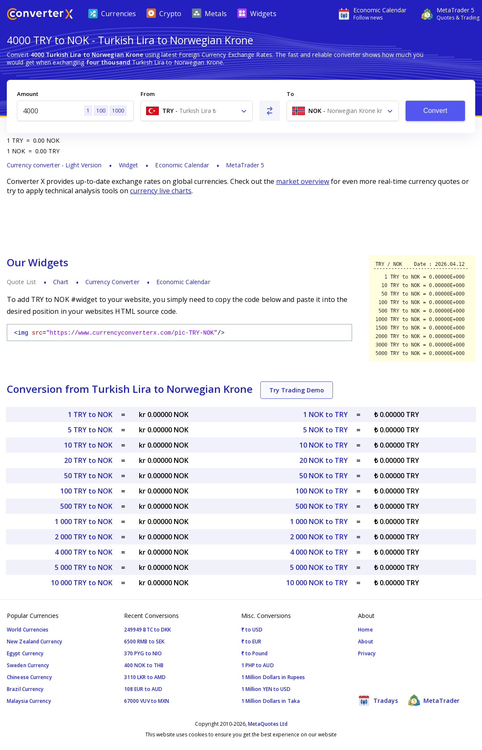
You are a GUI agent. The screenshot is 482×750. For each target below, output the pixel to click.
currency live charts (161, 190)
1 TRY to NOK (90, 414)
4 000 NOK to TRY (319, 552)
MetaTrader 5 (245, 165)
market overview (302, 181)
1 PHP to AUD (257, 665)
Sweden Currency (28, 665)
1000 (118, 110)
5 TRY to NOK (90, 429)
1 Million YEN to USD (266, 689)
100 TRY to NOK (86, 491)
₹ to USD (252, 629)
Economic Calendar (182, 165)
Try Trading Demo (296, 390)
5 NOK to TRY (325, 429)
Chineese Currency (29, 677)
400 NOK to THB (143, 665)
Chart (60, 282)
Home (365, 629)
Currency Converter (112, 282)
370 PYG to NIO (143, 653)
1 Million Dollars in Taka (270, 701)
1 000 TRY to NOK (84, 521)
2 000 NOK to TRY (319, 536)
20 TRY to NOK (88, 460)
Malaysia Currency (29, 701)
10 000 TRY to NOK (82, 582)
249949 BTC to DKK (147, 629)
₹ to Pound (254, 653)
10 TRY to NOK (88, 445)
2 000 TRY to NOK (84, 536)
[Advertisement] (241, 225)
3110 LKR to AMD (145, 677)
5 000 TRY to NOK (84, 567)
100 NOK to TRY (322, 491)
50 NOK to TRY (323, 475)
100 (100, 110)
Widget (128, 165)
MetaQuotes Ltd (268, 723)
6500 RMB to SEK (144, 641)
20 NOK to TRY (323, 460)
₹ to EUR (251, 641)
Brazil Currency (25, 689)
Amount (27, 94)
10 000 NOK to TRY (317, 582)
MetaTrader (433, 700)
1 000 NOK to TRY (319, 521)
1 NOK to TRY (325, 414)
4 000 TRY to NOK (84, 552)
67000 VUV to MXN (146, 701)
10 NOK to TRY (323, 445)
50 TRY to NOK (88, 475)
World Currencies (28, 629)
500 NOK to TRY (322, 506)
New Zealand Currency (34, 641)
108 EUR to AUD (143, 689)
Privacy (366, 653)
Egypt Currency (25, 653)
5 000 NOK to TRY (319, 567)
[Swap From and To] (269, 111)
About (365, 641)
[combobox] (196, 111)
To (290, 94)
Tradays (378, 700)
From (148, 94)
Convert (435, 110)
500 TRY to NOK (86, 506)
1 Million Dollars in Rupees (273, 677)
